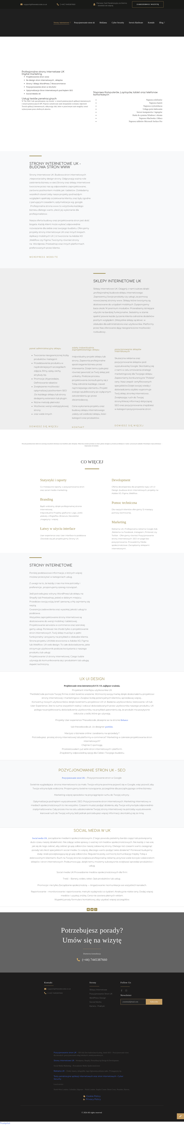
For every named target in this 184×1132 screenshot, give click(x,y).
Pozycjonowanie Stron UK (100, 994)
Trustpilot (5, 1123)
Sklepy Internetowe (98, 990)
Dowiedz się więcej (43, 426)
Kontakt (151, 23)
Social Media (95, 1002)
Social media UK (39, 838)
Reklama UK (59, 1071)
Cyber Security (118, 23)
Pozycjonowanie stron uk (84, 23)
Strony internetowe (62, 23)
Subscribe (154, 1002)
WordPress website (43, 257)
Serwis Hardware (136, 23)
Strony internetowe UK (64, 1061)
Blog (161, 23)
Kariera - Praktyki (97, 1006)
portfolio (109, 727)
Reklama (103, 23)
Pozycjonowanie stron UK (73, 778)
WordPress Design (97, 998)
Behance (125, 720)
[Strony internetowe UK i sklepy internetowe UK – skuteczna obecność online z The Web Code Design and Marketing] (29, 22)
